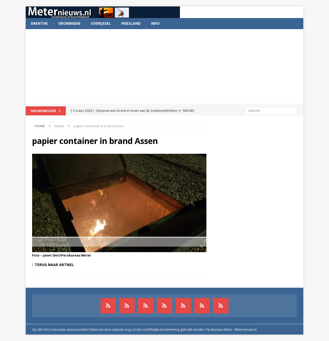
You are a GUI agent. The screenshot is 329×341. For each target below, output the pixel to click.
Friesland (131, 23)
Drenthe (39, 23)
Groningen (69, 23)
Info (155, 23)
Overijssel (101, 23)
